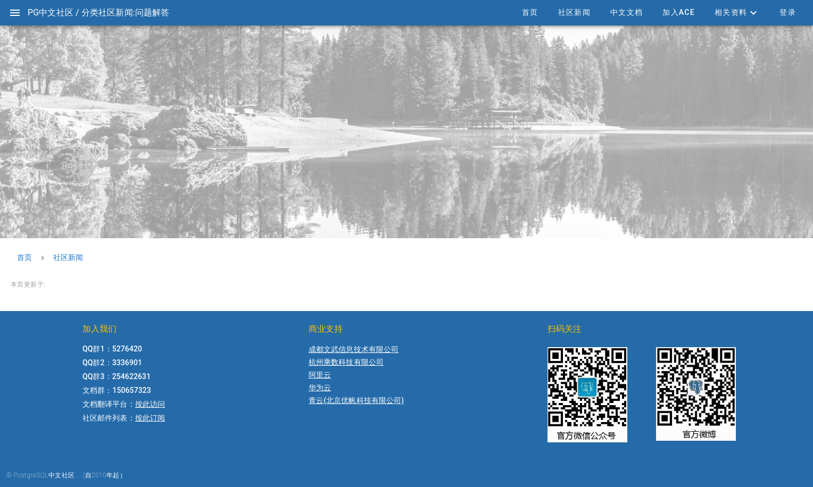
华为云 (320, 387)
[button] (737, 12)
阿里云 (320, 375)
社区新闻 (68, 257)
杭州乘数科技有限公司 (346, 362)
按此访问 (150, 404)
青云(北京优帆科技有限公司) (356, 400)
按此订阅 (150, 418)
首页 (24, 257)
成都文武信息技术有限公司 (354, 349)
